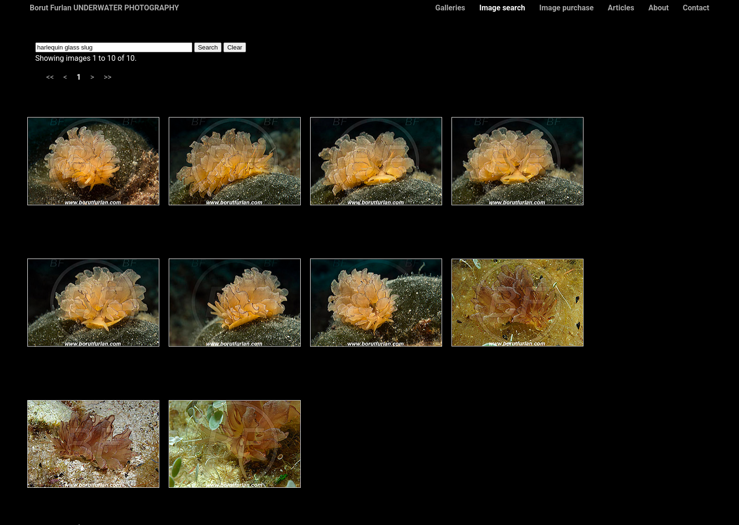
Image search (502, 7)
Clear (234, 47)
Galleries (450, 7)
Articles (621, 7)
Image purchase (566, 7)
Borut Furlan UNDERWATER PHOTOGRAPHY (104, 7)
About (659, 7)
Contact (696, 7)
